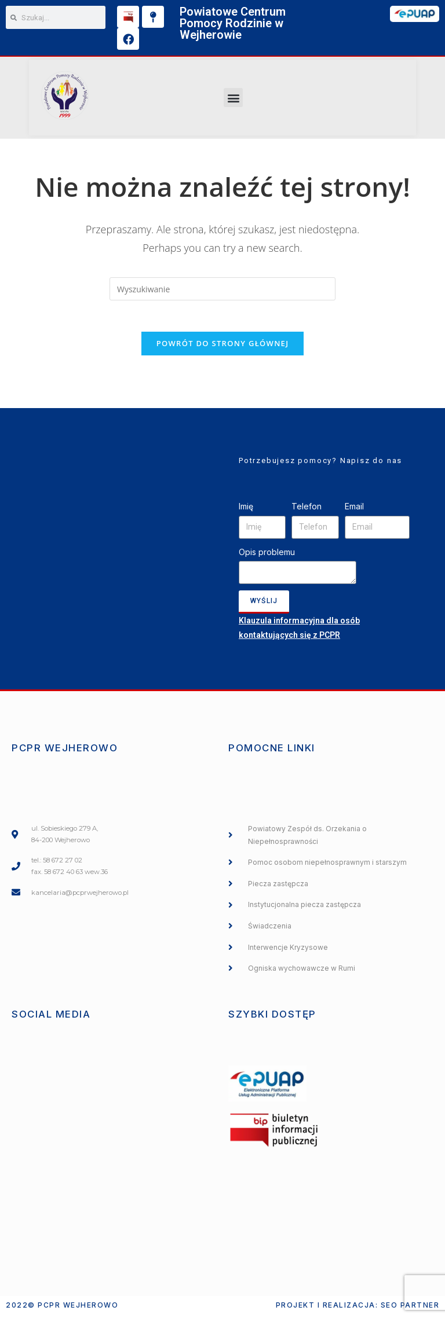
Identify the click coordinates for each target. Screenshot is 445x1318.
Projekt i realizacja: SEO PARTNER (358, 1308)
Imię (246, 510)
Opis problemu (267, 556)
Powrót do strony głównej (222, 347)
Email (354, 510)
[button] (233, 97)
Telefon (306, 510)
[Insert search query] (222, 288)
